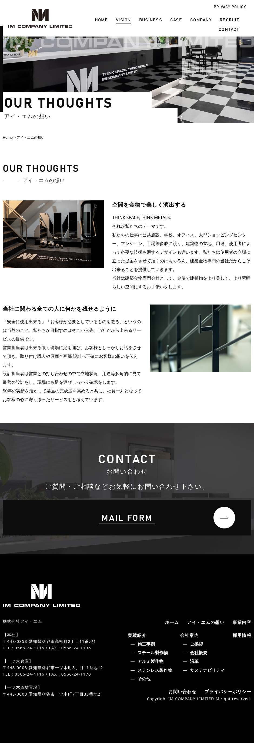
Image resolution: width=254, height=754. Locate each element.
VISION (123, 19)
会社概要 (197, 664)
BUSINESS (150, 19)
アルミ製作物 (149, 672)
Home (8, 137)
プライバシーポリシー (226, 702)
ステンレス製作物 (153, 681)
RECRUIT (229, 19)
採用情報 (241, 646)
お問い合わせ (178, 702)
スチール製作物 (151, 664)
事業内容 (241, 633)
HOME (101, 19)
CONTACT (229, 29)
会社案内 (189, 646)
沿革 (193, 672)
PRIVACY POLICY (230, 6)
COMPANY (201, 19)
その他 (142, 690)
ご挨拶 (195, 655)
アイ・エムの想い (203, 633)
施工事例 (145, 655)
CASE (176, 19)
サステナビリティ (206, 681)
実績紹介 (136, 646)
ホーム (168, 633)
